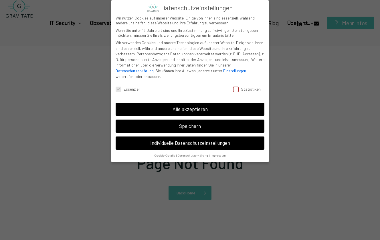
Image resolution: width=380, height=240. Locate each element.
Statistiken (247, 89)
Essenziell (128, 89)
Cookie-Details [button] (165, 155)
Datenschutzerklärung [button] (193, 155)
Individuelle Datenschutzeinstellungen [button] (190, 143)
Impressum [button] (218, 155)
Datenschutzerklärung (135, 70)
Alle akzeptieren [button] (190, 109)
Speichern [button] (190, 126)
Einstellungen (234, 70)
